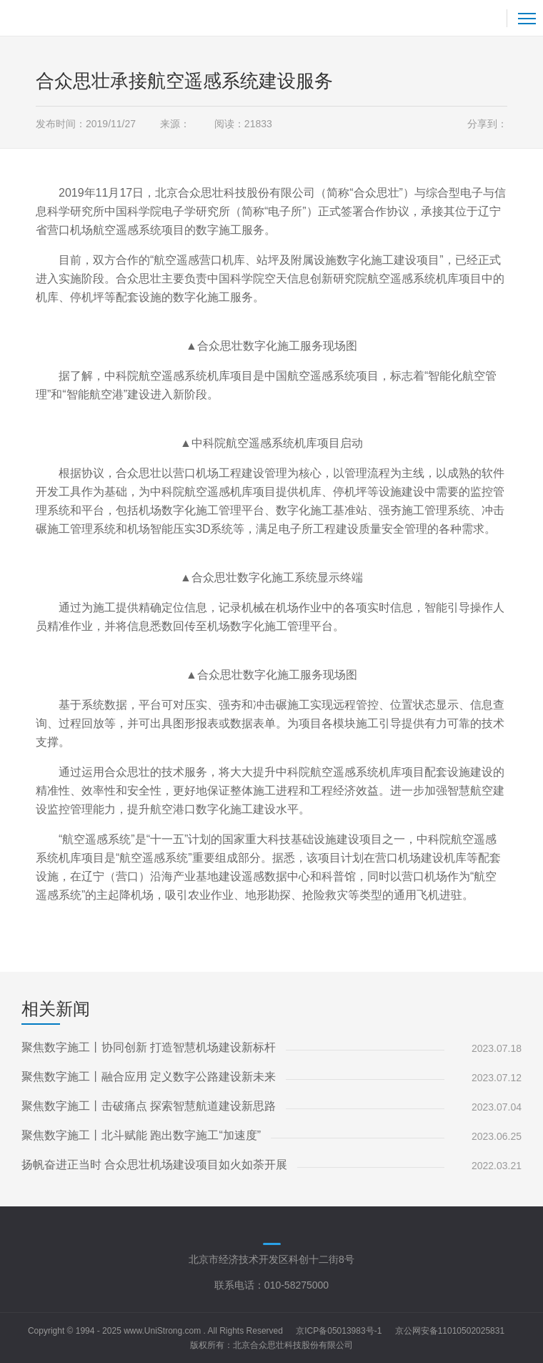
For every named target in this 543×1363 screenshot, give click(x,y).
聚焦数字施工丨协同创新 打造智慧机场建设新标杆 (148, 1047)
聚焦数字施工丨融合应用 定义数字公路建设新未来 (148, 1077)
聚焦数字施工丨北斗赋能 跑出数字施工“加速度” (141, 1135)
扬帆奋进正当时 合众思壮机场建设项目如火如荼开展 (154, 1164)
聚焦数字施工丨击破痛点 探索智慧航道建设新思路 (148, 1106)
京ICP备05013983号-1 (339, 1331)
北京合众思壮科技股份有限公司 (293, 1345)
